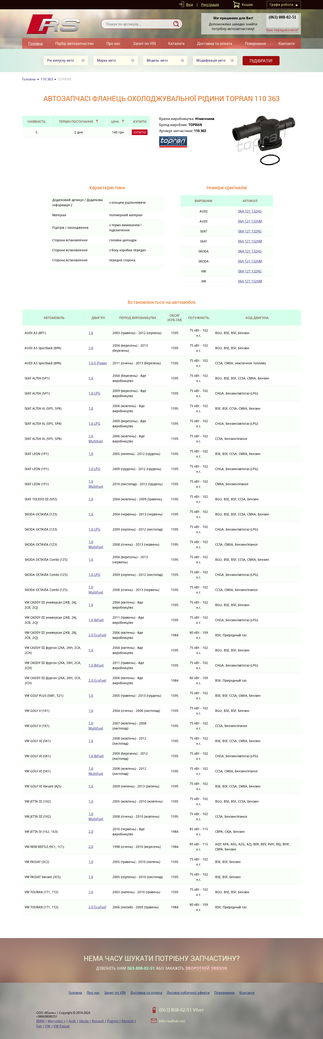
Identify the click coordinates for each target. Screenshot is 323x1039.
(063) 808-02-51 (282, 17)
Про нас (113, 43)
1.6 (91, 333)
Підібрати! (261, 60)
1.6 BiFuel (96, 620)
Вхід (189, 4)
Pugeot (113, 1021)
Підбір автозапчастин (74, 43)
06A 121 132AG (249, 211)
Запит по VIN (144, 43)
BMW (40, 1021)
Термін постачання (76, 121)
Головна (35, 43)
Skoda (84, 1021)
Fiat (39, 1026)
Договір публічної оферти (188, 992)
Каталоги (176, 43)
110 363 (47, 79)
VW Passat (61, 1026)
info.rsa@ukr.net (172, 1021)
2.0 (91, 831)
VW (48, 1026)
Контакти (286, 43)
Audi (73, 1021)
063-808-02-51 (141, 968)
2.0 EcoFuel (97, 635)
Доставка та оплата (214, 43)
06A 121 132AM (250, 221)
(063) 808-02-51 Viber (181, 1009)
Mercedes (56, 1021)
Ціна (115, 121)
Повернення (255, 43)
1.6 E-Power (98, 363)
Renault (98, 1021)
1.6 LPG (94, 393)
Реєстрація (210, 4)
